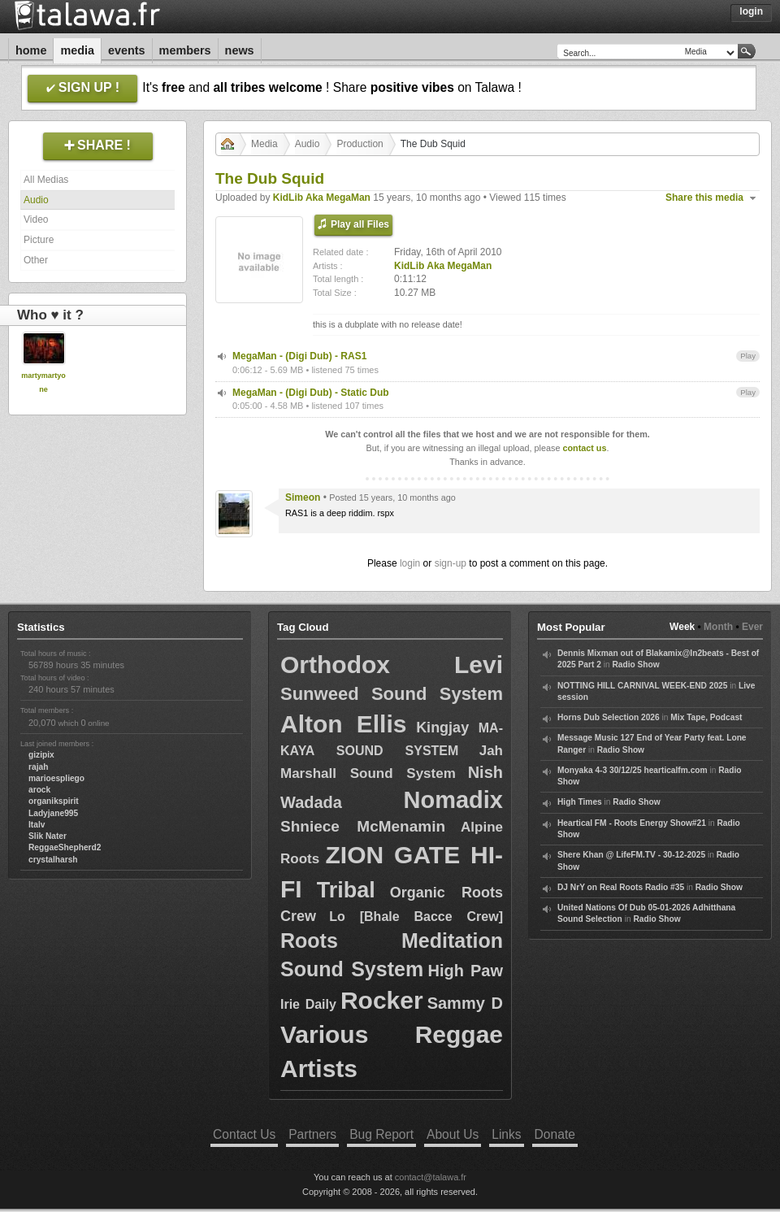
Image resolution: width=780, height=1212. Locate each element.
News (239, 50)
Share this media (704, 197)
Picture (39, 239)
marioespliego (56, 778)
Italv (36, 824)
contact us (584, 448)
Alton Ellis (343, 723)
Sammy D (465, 1003)
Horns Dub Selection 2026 (608, 717)
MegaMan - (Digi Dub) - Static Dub (310, 392)
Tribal (346, 890)
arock (39, 789)
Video (36, 219)
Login (751, 11)
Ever (752, 626)
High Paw (465, 971)
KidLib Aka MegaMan (321, 197)
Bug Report (381, 1134)
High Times (579, 801)
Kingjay (442, 727)
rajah (38, 766)
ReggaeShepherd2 (64, 847)
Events (126, 50)
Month (718, 626)
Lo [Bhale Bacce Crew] (416, 916)
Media (77, 50)
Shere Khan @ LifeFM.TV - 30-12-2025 (631, 854)
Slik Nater (47, 836)
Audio (36, 200)
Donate (555, 1134)
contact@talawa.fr (430, 1177)
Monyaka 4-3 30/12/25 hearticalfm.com (632, 770)
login (410, 563)
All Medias (46, 179)
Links (506, 1134)
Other (36, 260)
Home (30, 50)
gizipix (41, 754)
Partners (312, 1134)
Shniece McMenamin (362, 826)
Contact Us (244, 1134)
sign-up (450, 563)
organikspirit (53, 801)
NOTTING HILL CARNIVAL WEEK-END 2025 (642, 685)
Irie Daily (308, 1004)
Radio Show (635, 664)
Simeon (302, 497)
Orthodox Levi (391, 664)
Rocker (381, 1000)
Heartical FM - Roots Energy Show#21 (631, 823)
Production (359, 144)
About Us (453, 1134)
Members (185, 50)
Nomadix (453, 800)
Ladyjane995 (53, 813)
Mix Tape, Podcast (706, 717)
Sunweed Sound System (391, 694)
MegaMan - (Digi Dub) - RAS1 (299, 356)
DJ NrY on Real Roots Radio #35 (620, 887)
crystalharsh (53, 859)
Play (748, 355)
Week (682, 626)
